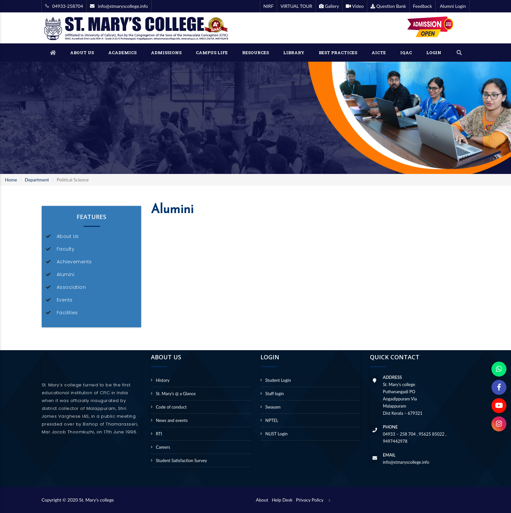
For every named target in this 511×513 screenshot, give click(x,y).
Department (37, 179)
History (162, 380)
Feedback (422, 6)
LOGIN (433, 52)
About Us (68, 236)
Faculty (66, 249)
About (263, 500)
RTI (159, 433)
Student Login (278, 380)
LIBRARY (293, 52)
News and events (172, 420)
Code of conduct (171, 407)
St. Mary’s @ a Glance (176, 393)
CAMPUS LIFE (212, 52)
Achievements (74, 261)
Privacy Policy (309, 500)
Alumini (66, 274)
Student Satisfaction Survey (181, 460)
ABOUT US (82, 52)
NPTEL (271, 420)
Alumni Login (452, 6)
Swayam (273, 407)
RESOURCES (255, 52)
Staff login (274, 393)
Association (71, 287)
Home (11, 179)
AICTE (379, 52)
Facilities (67, 312)
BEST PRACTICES (338, 52)
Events (65, 300)
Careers (163, 447)
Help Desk (283, 500)
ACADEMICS (122, 52)
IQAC (406, 52)
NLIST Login (276, 433)
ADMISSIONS (166, 52)
